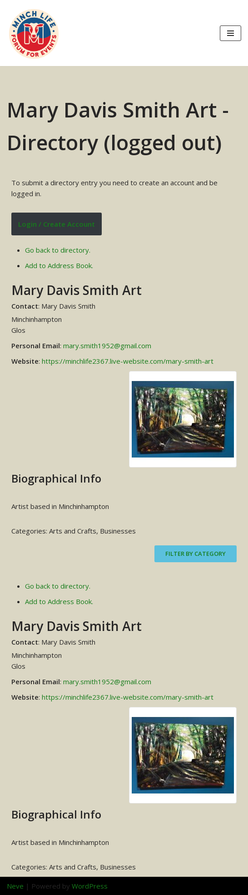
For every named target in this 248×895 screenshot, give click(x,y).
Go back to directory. (57, 249)
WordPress (90, 885)
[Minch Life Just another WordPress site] (34, 33)
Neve (15, 885)
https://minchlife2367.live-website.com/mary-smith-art (127, 361)
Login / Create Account (56, 224)
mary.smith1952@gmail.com (107, 345)
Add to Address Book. (59, 265)
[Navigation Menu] (230, 33)
